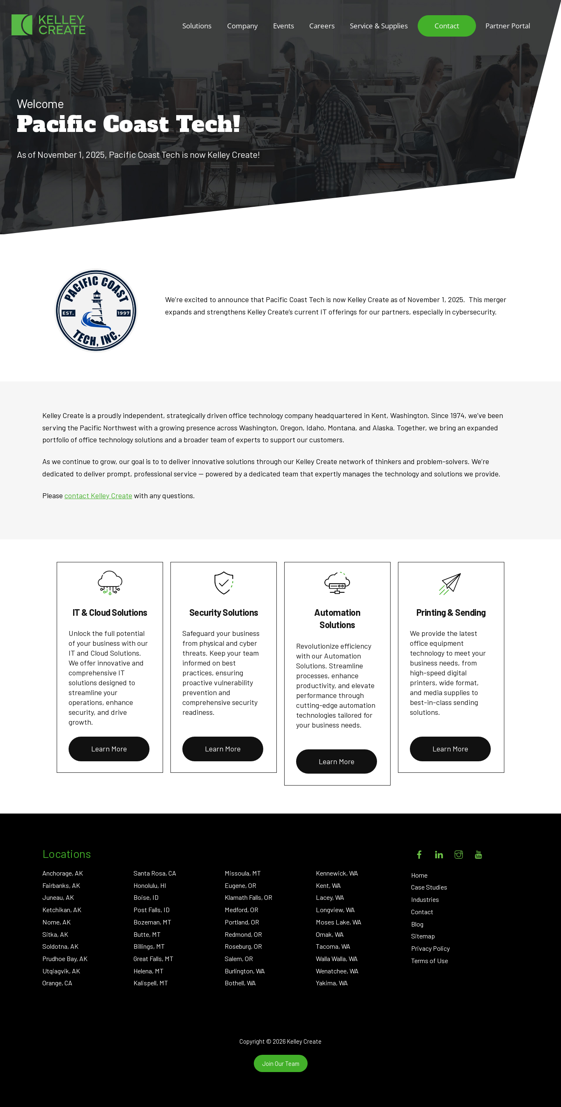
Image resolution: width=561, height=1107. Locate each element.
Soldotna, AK (60, 946)
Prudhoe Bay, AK (64, 958)
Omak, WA (330, 934)
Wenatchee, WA (337, 971)
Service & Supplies (379, 25)
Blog (417, 924)
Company (242, 25)
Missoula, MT (243, 873)
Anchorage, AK (62, 873)
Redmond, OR (243, 934)
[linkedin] (439, 853)
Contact (447, 25)
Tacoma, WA (333, 946)
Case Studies (429, 887)
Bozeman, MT (152, 922)
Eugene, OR (240, 885)
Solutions (197, 25)
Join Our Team (280, 1063)
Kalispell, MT (150, 983)
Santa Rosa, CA (154, 873)
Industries (425, 899)
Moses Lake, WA (338, 922)
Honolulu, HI (149, 885)
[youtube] (478, 853)
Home (419, 875)
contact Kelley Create (98, 495)
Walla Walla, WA (337, 958)
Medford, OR (241, 909)
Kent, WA (328, 885)
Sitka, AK (55, 934)
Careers (322, 25)
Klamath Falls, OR (248, 897)
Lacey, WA (330, 897)
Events (283, 25)
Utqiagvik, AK (61, 971)
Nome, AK (56, 922)
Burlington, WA (245, 971)
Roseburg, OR (243, 946)
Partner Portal (507, 25)
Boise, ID (146, 897)
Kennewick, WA (337, 873)
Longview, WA (335, 909)
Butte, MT (147, 934)
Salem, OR (239, 958)
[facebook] (419, 853)
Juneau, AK (58, 897)
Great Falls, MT (153, 958)
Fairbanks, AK (61, 885)
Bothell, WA (240, 983)
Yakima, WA (332, 983)
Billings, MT (149, 946)
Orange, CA (57, 983)
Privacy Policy (430, 948)
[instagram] (459, 853)
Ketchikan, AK (61, 909)
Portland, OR (242, 922)
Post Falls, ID (151, 909)
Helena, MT (148, 971)
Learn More (109, 748)
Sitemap (423, 936)
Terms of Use (429, 960)
